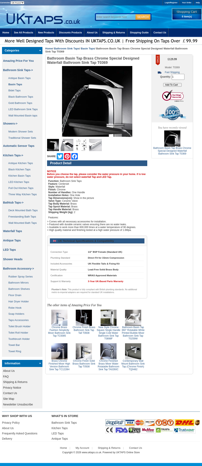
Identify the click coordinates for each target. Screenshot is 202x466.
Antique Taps (12, 240)
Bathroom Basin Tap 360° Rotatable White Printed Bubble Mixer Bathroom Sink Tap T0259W (133, 333)
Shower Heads (12, 259)
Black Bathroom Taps (19, 96)
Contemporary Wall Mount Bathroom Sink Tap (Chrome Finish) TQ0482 (133, 365)
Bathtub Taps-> (13, 202)
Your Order (186, 3)
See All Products (23, 32)
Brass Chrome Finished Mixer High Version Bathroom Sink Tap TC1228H (59, 365)
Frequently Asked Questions (19, 433)
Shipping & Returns (113, 32)
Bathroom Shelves (17, 288)
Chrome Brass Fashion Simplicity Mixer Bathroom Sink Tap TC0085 (59, 331)
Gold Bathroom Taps (18, 103)
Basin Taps (88, 48)
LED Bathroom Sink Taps (21, 109)
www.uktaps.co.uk (91, 452)
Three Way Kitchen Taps (21, 194)
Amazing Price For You (18, 60)
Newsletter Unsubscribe (18, 404)
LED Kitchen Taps (17, 181)
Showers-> (10, 123)
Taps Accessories (17, 320)
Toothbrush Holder (17, 338)
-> (18, 70)
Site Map (8, 398)
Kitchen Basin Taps (18, 175)
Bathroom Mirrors (17, 282)
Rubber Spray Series (19, 276)
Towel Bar (12, 345)
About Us (92, 32)
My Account (82, 447)
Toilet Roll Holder (16, 332)
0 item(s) (187, 16)
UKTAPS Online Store (128, 452)
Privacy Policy (11, 422)
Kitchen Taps (60, 428)
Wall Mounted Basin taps (21, 115)
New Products (46, 32)
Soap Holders (14, 313)
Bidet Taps (13, 90)
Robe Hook (13, 307)
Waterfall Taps (12, 231)
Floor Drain (13, 295)
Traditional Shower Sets (20, 137)
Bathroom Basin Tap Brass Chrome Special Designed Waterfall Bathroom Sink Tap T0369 (172, 151)
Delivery (7, 438)
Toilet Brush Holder (18, 326)
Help (198, 3)
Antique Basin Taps (18, 78)
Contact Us (160, 32)
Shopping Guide (139, 32)
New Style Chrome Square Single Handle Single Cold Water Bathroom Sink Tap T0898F (108, 333)
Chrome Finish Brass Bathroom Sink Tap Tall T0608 (84, 330)
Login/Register (171, 3)
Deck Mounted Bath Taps (21, 210)
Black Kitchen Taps (18, 169)
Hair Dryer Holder (17, 301)
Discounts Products (70, 32)
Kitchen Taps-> (13, 155)
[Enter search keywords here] (115, 17)
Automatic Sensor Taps (18, 145)
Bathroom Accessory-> (18, 268)
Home (5, 32)
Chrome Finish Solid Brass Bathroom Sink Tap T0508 (84, 363)
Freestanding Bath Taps (20, 216)
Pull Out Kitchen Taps (19, 188)
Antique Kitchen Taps (19, 163)
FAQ (6, 376)
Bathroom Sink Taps (66, 48)
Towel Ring (13, 351)
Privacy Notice (12, 387)
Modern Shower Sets (19, 131)
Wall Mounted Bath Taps (21, 222)
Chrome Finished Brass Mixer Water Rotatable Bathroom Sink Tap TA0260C (108, 365)
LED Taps (9, 249)
